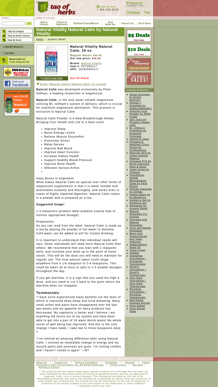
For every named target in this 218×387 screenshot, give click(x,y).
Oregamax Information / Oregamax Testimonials (138, 259)
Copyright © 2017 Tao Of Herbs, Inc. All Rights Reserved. (70, 365)
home (39, 39)
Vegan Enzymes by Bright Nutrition (140, 97)
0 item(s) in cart (134, 4)
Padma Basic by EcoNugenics (140, 196)
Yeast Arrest (137, 250)
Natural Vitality (91, 63)
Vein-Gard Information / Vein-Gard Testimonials (138, 282)
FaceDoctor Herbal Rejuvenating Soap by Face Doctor (138, 181)
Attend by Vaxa (139, 139)
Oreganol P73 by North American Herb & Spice (140, 164)
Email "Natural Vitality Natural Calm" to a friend (73, 84)
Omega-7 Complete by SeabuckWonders (141, 105)
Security (130, 362)
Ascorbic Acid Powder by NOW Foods (140, 114)
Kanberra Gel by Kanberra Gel (140, 201)
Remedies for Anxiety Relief (139, 207)
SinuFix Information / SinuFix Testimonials (138, 271)
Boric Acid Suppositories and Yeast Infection (138, 237)
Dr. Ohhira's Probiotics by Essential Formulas (138, 132)
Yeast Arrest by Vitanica (139, 171)
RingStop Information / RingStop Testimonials (138, 293)
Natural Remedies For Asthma (139, 214)
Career (146, 362)
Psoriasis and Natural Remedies (138, 222)
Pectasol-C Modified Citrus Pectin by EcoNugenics (139, 146)
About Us (41, 362)
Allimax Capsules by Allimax (141, 190)
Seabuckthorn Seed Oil (138, 246)
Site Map (137, 365)
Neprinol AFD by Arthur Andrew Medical (140, 156)
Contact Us (60, 362)
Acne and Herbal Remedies (140, 229)
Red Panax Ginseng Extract (140, 301)
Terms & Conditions (86, 362)
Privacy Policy (118, 365)
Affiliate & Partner (49, 367)
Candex (134, 253)
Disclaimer (111, 362)
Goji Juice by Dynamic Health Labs (140, 122)
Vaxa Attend (137, 305)
